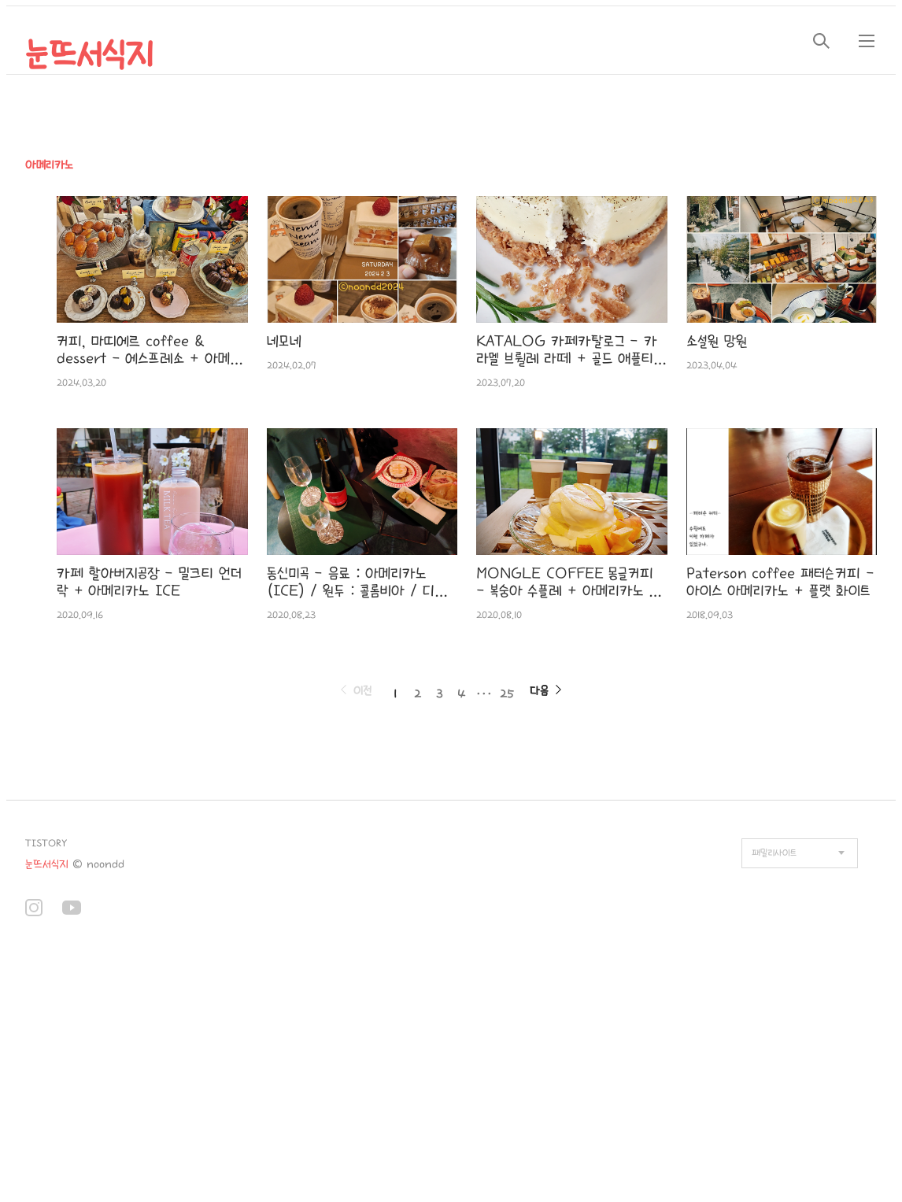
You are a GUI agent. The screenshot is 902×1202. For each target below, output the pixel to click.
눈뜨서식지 (89, 55)
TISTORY (46, 843)
